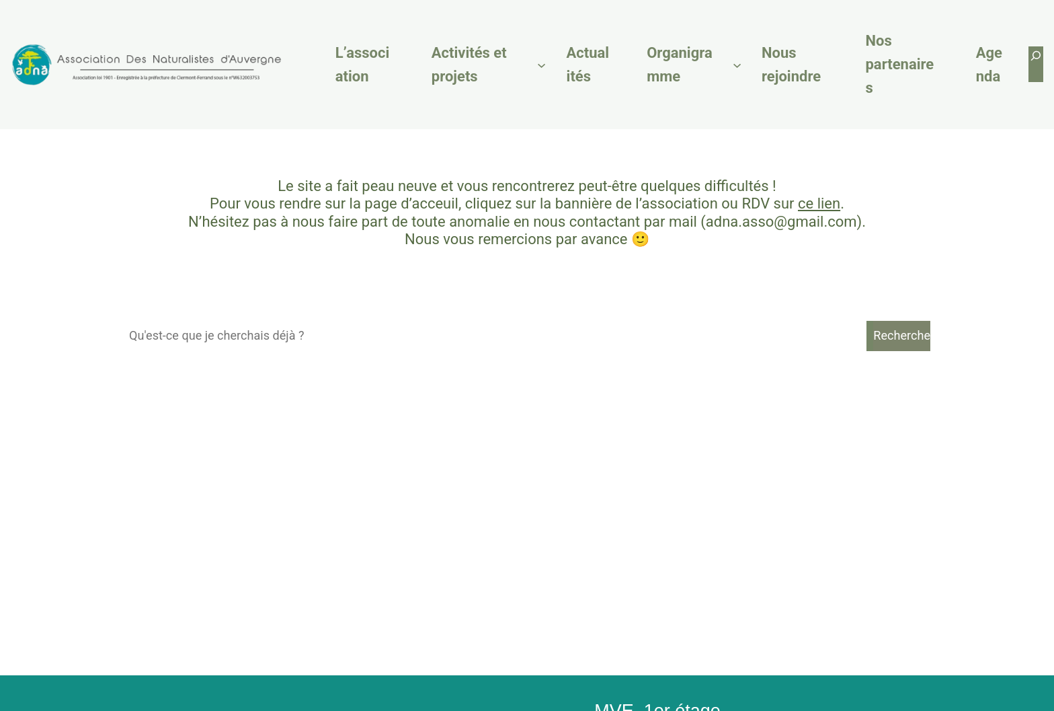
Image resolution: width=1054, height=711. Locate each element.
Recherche (901, 335)
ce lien (819, 203)
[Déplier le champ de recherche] (1035, 64)
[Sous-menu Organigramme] (737, 64)
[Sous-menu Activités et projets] (541, 64)
